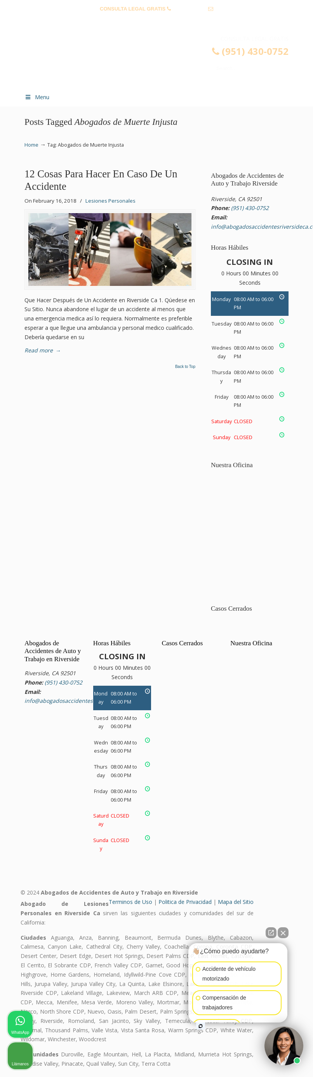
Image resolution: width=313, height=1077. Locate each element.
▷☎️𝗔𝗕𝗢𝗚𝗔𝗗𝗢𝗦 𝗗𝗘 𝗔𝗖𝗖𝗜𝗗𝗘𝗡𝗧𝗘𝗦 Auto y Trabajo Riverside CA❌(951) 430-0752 (164, 61)
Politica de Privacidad (185, 901)
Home (31, 145)
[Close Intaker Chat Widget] (283, 932)
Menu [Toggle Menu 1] (36, 97)
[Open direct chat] (271, 932)
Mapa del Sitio (236, 901)
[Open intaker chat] (200, 1026)
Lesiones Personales (110, 200)
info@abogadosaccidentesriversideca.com (156, 21)
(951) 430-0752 (189, 9)
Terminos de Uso (130, 901)
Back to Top (185, 367)
